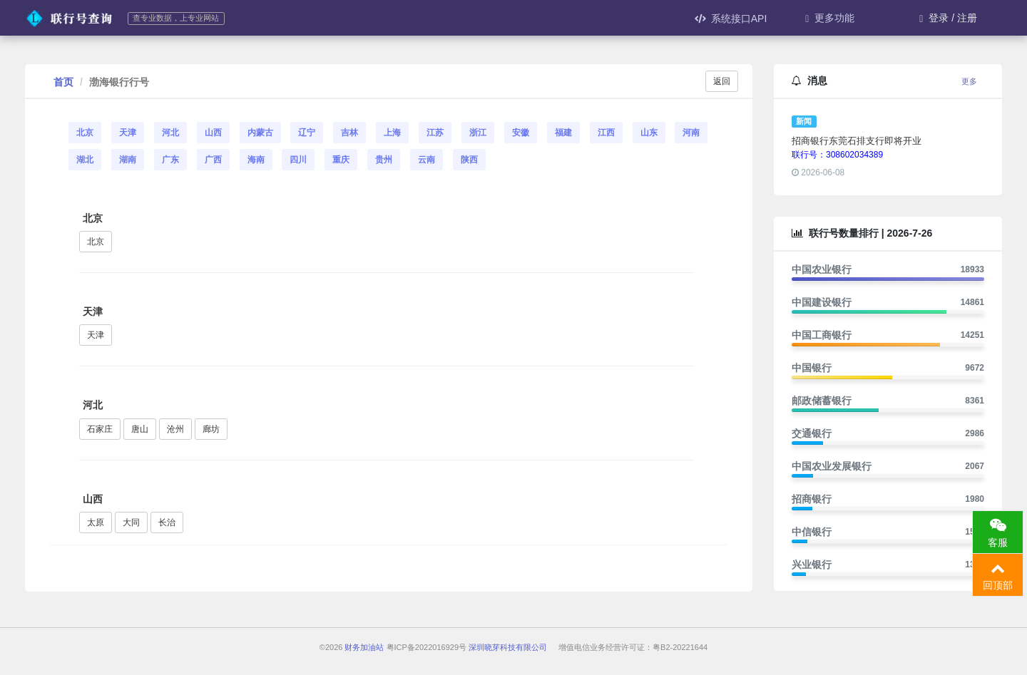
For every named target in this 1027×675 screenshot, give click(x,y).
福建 (563, 133)
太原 (95, 522)
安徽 (520, 133)
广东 (170, 160)
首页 (63, 82)
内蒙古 (260, 133)
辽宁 (306, 133)
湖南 (127, 160)
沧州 (175, 429)
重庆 (340, 160)
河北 (170, 133)
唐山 (139, 429)
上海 (392, 133)
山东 (649, 133)
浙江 (477, 133)
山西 (213, 133)
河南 (691, 133)
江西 (606, 133)
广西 (213, 160)
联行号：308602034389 (837, 155)
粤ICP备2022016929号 (427, 647)
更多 (969, 81)
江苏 (435, 133)
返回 (721, 81)
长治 (166, 522)
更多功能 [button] (829, 18)
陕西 (469, 160)
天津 (127, 133)
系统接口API (731, 18)
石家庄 (100, 429)
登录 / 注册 (948, 18)
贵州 (383, 160)
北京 (84, 133)
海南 (256, 160)
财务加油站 (364, 647)
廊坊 (211, 429)
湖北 (84, 160)
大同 (131, 522)
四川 (298, 160)
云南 (426, 160)
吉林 (349, 133)
